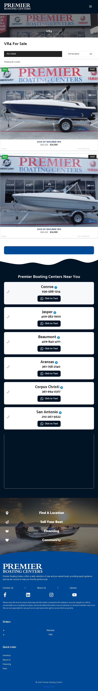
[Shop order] (80, 54)
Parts (5, 668)
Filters (11, 54)
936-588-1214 (51, 291)
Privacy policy (49, 686)
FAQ (50, 634)
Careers (73, 588)
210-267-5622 (51, 417)
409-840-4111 (51, 341)
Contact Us (8, 588)
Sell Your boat (51, 522)
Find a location (51, 513)
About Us (41, 588)
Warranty (50, 630)
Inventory (7, 655)
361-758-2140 (51, 366)
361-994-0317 (51, 391)
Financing (51, 531)
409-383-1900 (51, 316)
